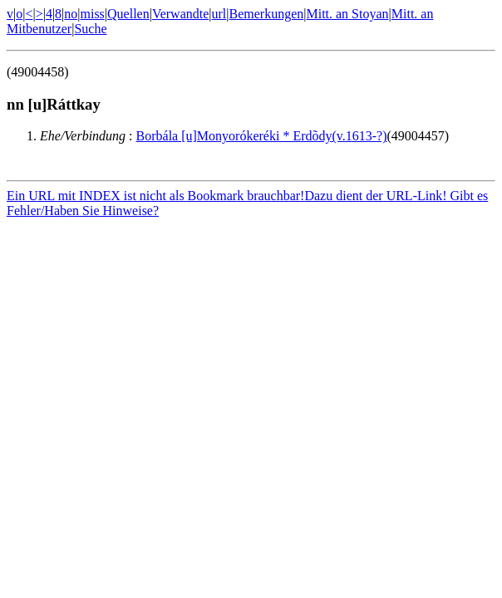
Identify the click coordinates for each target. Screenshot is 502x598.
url (219, 14)
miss (92, 14)
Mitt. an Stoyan (347, 14)
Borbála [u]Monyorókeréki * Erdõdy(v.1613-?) (261, 136)
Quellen (128, 14)
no (70, 14)
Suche (90, 29)
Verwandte (180, 14)
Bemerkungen (266, 14)
